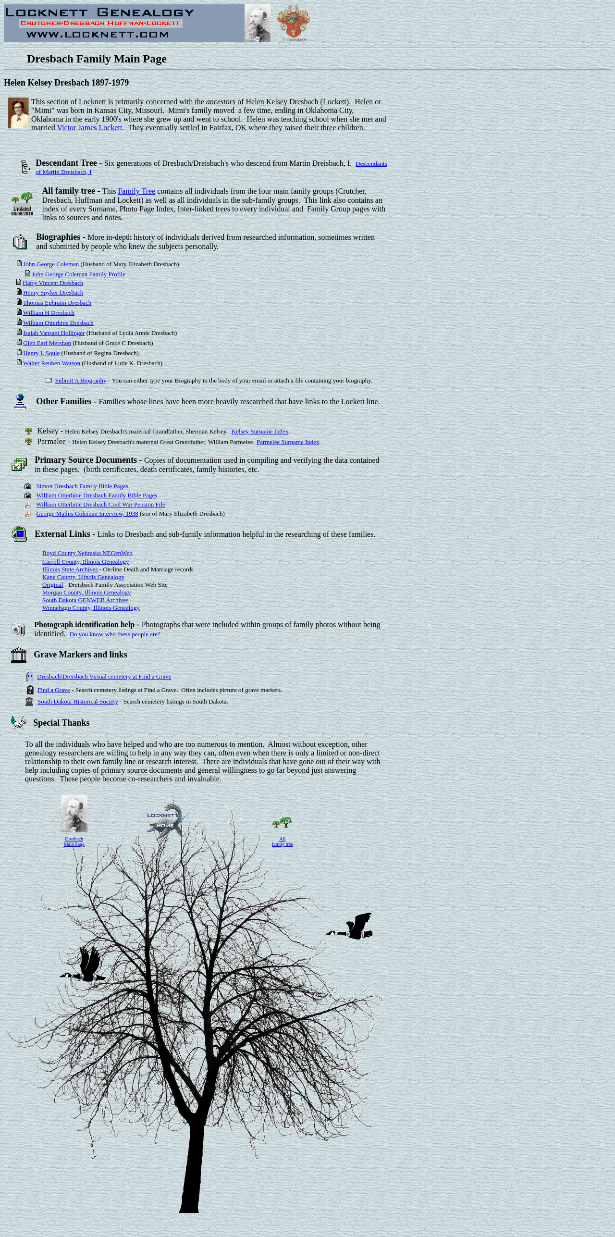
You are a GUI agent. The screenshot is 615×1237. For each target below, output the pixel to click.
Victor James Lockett (89, 128)
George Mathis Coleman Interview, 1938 (87, 513)
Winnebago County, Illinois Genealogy (91, 607)
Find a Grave (53, 689)
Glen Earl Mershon (47, 342)
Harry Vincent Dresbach (53, 282)
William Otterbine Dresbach (58, 322)
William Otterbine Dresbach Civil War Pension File (100, 504)
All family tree (282, 841)
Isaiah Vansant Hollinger (54, 332)
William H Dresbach (48, 312)
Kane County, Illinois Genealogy (83, 577)
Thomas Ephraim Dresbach (57, 302)
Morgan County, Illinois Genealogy (86, 592)
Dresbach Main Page (74, 841)
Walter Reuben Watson (51, 363)
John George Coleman (51, 264)
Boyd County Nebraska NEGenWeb (87, 553)
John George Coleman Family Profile (78, 274)
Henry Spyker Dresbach (53, 292)
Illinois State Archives (70, 569)
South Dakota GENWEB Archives (85, 600)
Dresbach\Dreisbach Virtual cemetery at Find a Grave (104, 676)
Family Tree (136, 191)
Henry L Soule (41, 353)
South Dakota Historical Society (77, 701)
